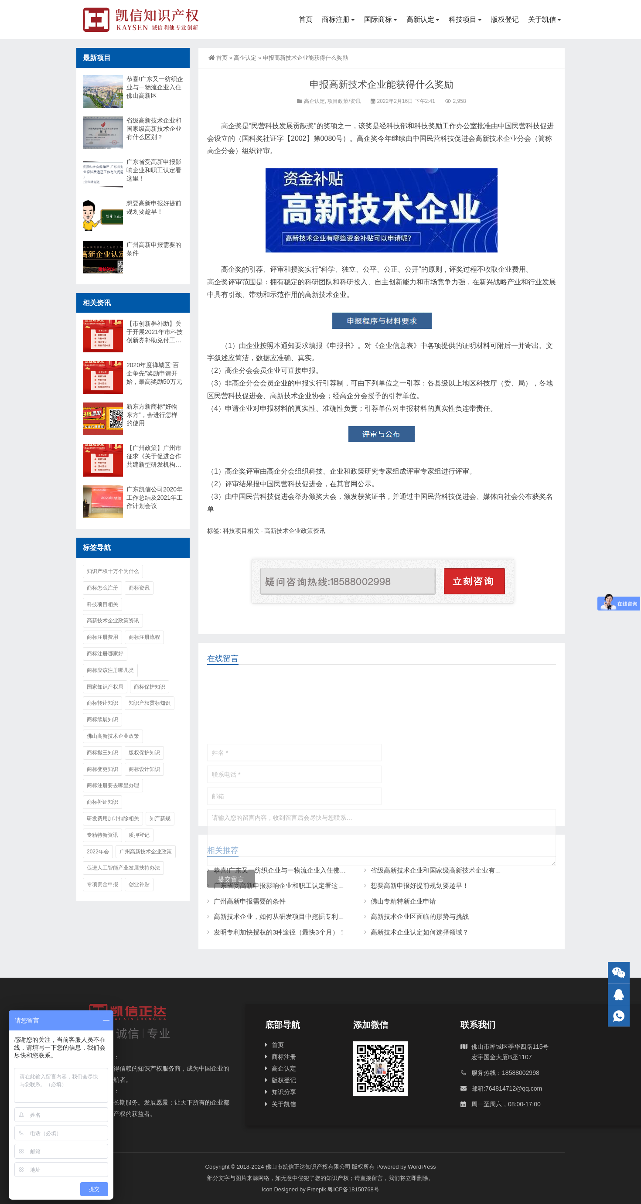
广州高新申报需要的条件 (153, 248)
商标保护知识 (149, 687)
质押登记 (139, 835)
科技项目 (463, 19)
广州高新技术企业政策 (145, 852)
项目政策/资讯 (343, 101)
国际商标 (378, 19)
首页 (306, 19)
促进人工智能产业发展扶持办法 (123, 868)
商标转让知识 (102, 703)
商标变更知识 (102, 769)
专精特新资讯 (102, 835)
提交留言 (231, 938)
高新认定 (420, 19)
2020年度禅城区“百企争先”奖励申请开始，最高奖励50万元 (154, 373)
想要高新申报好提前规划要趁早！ (153, 207)
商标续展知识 (102, 719)
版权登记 (505, 19)
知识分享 (284, 1091)
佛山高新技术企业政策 (113, 736)
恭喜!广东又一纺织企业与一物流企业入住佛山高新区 (154, 87)
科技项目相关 (241, 530)
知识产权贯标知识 (149, 703)
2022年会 (98, 852)
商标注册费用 (102, 637)
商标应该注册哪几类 (110, 670)
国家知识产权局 (105, 687)
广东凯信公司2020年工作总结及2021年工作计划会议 (154, 497)
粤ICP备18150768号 (353, 1189)
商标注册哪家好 (105, 654)
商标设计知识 (144, 769)
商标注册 (336, 19)
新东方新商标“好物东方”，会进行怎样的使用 (151, 414)
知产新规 (160, 818)
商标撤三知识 (102, 753)
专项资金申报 (102, 884)
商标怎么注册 (102, 588)
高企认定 (245, 58)
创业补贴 (139, 884)
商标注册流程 (144, 637)
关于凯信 (542, 19)
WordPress (422, 1166)
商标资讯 (139, 588)
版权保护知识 (144, 753)
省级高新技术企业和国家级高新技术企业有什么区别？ (153, 128)
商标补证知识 (102, 802)
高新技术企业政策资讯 (294, 530)
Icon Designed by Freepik (294, 1189)
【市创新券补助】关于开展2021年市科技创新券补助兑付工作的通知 (154, 332)
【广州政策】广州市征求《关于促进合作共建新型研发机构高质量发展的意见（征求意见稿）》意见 (153, 456)
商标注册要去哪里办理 (113, 785)
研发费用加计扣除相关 (113, 818)
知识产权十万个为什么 (113, 571)
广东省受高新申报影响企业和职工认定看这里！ (153, 170)
